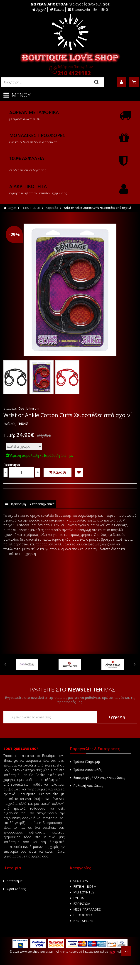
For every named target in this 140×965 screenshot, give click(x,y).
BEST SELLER (81, 921)
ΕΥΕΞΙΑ (77, 898)
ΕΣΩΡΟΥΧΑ (80, 903)
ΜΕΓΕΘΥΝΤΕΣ (82, 892)
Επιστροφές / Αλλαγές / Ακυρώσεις (97, 777)
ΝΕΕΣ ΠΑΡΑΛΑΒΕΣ (85, 909)
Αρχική (39, 9)
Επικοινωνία (79, 9)
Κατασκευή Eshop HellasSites (107, 952)
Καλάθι (57, 472)
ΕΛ (95, 9)
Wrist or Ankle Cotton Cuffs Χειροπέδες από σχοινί (97, 208)
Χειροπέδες (52, 208)
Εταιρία (57, 9)
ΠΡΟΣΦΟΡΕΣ (81, 915)
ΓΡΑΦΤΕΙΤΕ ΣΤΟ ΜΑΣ (71, 689)
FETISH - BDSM (31, 208)
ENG (104, 9)
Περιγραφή (15, 504)
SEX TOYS (79, 881)
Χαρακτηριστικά (42, 504)
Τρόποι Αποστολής (86, 769)
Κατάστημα (12, 881)
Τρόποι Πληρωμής (85, 761)
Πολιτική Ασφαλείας (86, 785)
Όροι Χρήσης (14, 889)
